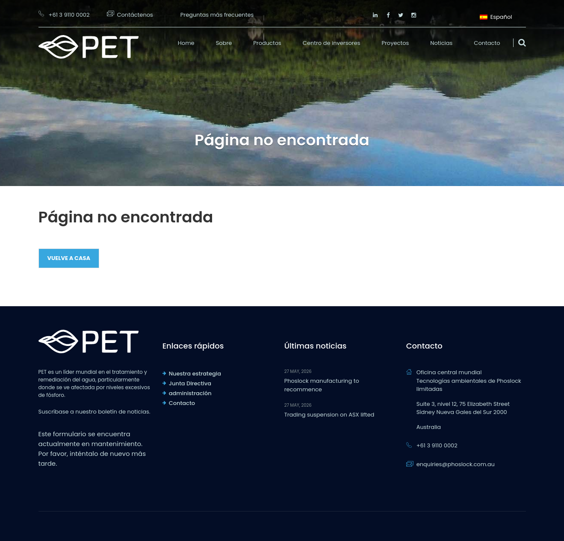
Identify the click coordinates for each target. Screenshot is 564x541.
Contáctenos (135, 15)
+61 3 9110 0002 (69, 15)
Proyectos (395, 43)
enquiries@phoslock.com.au (455, 464)
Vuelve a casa (69, 258)
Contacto (487, 43)
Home (186, 43)
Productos (267, 43)
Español (496, 16)
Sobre (224, 43)
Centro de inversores (331, 43)
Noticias (441, 43)
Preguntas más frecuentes (217, 15)
